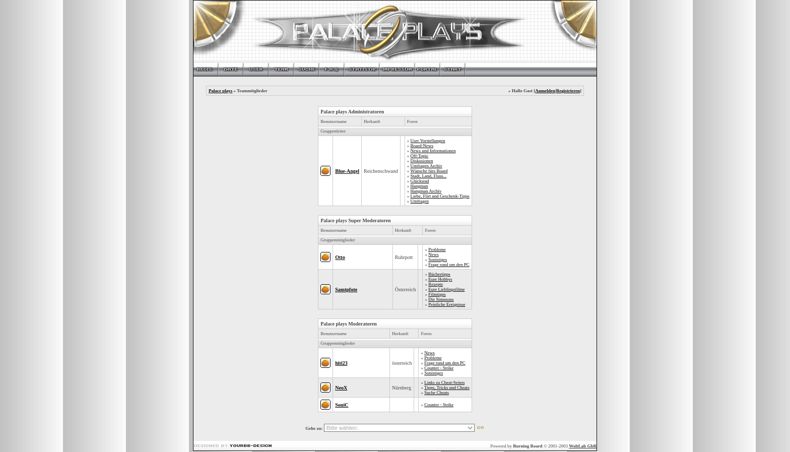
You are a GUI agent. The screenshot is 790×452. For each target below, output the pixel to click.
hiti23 (341, 363)
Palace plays (220, 90)
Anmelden (545, 90)
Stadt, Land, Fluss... (429, 175)
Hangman (419, 185)
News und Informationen (433, 150)
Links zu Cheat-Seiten (444, 382)
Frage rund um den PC (449, 264)
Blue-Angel (347, 171)
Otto (340, 257)
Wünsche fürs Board (428, 170)
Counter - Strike (438, 367)
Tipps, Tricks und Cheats (447, 387)
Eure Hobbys (440, 279)
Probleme (437, 249)
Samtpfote (346, 289)
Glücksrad (420, 180)
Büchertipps (439, 274)
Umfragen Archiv (426, 165)
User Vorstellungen (428, 140)
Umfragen (420, 201)
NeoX (341, 388)
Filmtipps (437, 294)
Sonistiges (437, 259)
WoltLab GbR (583, 445)
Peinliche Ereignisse (446, 304)
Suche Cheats (436, 392)
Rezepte (435, 284)
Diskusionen (422, 160)
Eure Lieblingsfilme (446, 289)
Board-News (422, 145)
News (433, 254)
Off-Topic (420, 155)
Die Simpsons (440, 299)
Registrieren (568, 90)
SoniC (341, 405)
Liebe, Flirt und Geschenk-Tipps (440, 196)
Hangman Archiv (426, 190)
